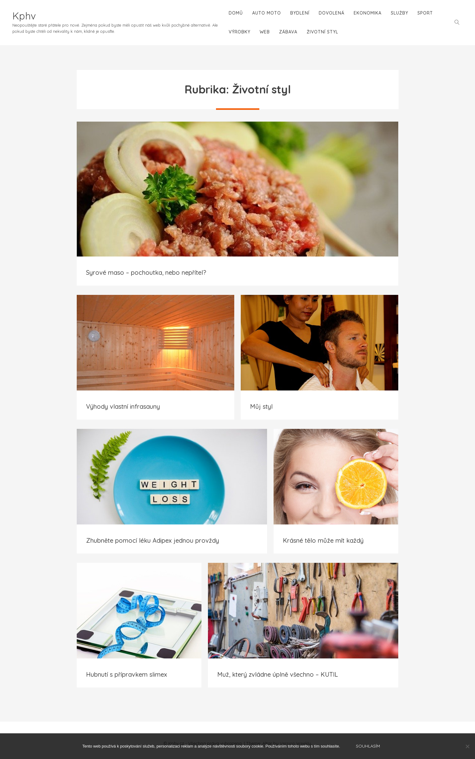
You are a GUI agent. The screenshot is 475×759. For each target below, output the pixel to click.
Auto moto (266, 13)
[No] (467, 746)
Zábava (288, 32)
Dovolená (331, 13)
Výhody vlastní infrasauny (123, 406)
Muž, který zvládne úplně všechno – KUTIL (277, 674)
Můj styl (261, 406)
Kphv (24, 16)
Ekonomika (368, 13)
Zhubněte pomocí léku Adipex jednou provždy (152, 540)
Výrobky (239, 32)
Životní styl (322, 32)
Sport (425, 13)
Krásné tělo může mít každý (323, 540)
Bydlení (299, 13)
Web (265, 32)
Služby (399, 13)
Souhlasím (368, 746)
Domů (236, 13)
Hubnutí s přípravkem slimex (126, 674)
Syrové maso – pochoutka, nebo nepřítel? (146, 272)
